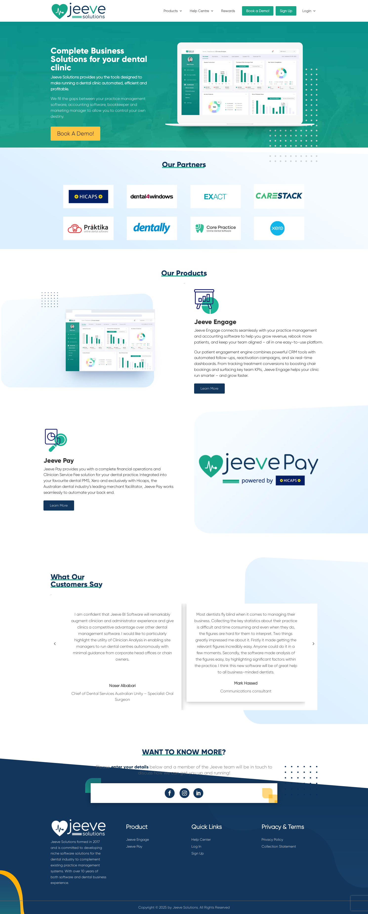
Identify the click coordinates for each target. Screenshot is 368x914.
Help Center (201, 839)
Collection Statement (279, 846)
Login (306, 11)
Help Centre (199, 11)
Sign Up (286, 11)
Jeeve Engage (137, 839)
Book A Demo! (75, 133)
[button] (55, 643)
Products (171, 11)
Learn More (209, 388)
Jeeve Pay (134, 846)
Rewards (228, 11)
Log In (196, 846)
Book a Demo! (257, 11)
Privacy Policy (272, 839)
